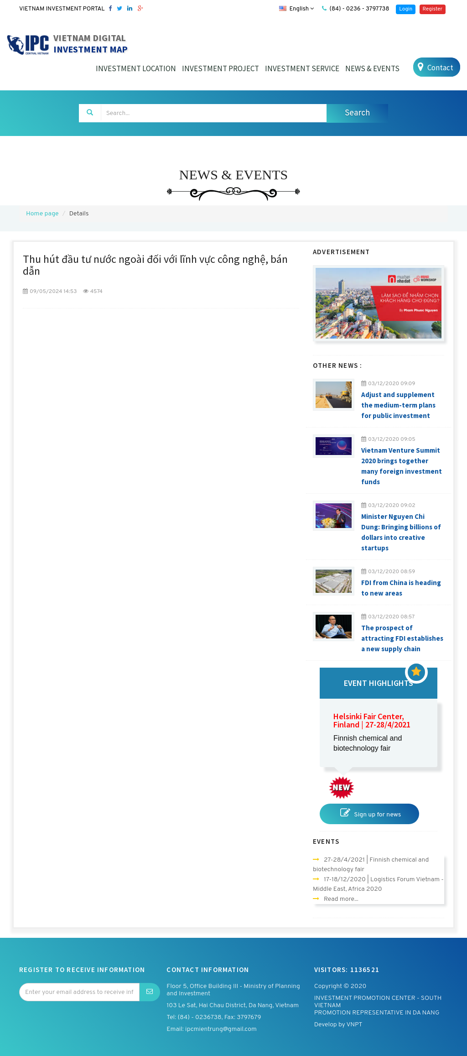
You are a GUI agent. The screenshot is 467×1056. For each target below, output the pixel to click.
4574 (93, 291)
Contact (434, 67)
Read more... (341, 899)
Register (432, 9)
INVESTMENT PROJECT (220, 68)
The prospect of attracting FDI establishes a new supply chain (402, 638)
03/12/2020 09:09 (388, 383)
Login (405, 9)
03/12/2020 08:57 (388, 617)
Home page (42, 214)
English (296, 9)
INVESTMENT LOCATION (136, 68)
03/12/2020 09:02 (388, 505)
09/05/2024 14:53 (50, 291)
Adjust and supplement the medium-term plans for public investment (398, 405)
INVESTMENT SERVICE (302, 68)
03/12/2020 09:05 (388, 439)
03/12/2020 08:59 (388, 571)
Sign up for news (369, 813)
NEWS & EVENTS (372, 68)
